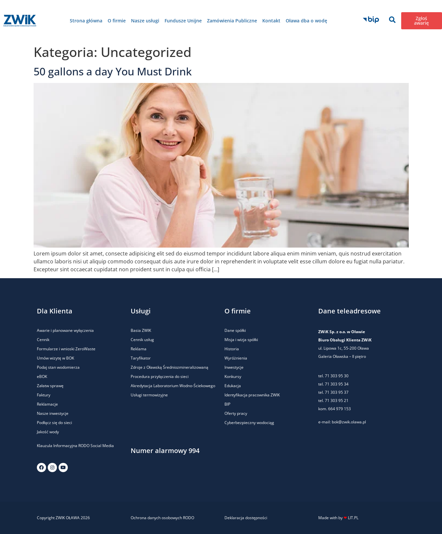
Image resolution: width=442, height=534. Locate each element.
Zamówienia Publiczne (232, 20)
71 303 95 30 (337, 376)
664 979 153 (339, 409)
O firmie (117, 20)
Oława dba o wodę (306, 20)
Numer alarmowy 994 (165, 450)
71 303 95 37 (337, 392)
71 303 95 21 (336, 400)
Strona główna (86, 20)
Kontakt (271, 20)
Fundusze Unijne (183, 20)
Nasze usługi (145, 20)
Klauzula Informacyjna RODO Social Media (75, 445)
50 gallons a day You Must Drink (113, 71)
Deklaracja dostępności (245, 518)
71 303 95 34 (337, 384)
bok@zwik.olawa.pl (349, 422)
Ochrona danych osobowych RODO (162, 518)
